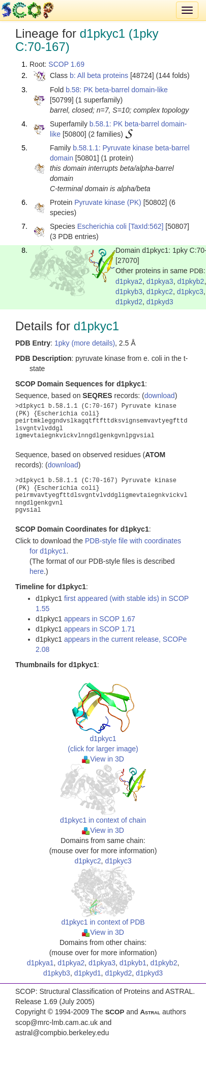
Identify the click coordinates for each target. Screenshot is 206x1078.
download (159, 395)
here (37, 571)
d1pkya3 (159, 281)
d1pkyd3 (159, 302)
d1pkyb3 (128, 291)
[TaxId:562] (146, 226)
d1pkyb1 (133, 963)
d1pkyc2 (159, 291)
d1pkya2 (128, 281)
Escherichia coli (102, 226)
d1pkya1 (40, 963)
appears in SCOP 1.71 (99, 629)
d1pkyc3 (190, 291)
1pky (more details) (84, 343)
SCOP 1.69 (66, 64)
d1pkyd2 (128, 302)
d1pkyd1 (87, 973)
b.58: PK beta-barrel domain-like (117, 90)
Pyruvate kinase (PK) (107, 202)
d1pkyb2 (190, 281)
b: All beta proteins (99, 75)
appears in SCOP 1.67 (99, 619)
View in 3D (103, 759)
